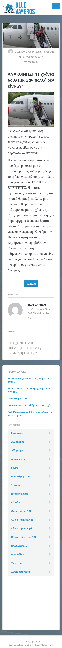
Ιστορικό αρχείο (19, 493)
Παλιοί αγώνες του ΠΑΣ (24, 537)
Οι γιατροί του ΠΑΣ (21, 511)
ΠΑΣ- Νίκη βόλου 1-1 (19, 398)
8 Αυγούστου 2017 (31, 56)
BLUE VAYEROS (23, 51)
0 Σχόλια (31, 61)
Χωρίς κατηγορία (20, 571)
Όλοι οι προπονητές (22, 528)
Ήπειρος (16, 485)
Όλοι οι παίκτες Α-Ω (22, 519)
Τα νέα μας (48, 51)
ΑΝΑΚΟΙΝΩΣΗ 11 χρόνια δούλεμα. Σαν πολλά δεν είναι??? (31, 80)
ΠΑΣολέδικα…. (19, 545)
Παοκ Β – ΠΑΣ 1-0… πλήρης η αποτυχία (29, 405)
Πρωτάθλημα (18, 554)
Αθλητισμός (17, 441)
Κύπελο (15, 502)
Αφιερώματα (18, 459)
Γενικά (38, 51)
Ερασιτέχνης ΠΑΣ (20, 476)
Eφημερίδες (17, 433)
